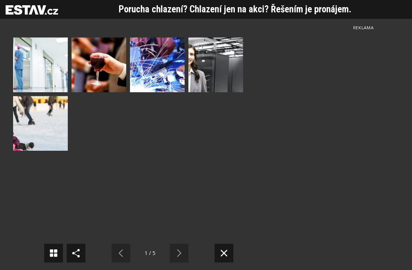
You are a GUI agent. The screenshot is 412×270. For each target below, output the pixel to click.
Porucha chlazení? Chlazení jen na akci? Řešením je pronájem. (235, 9)
